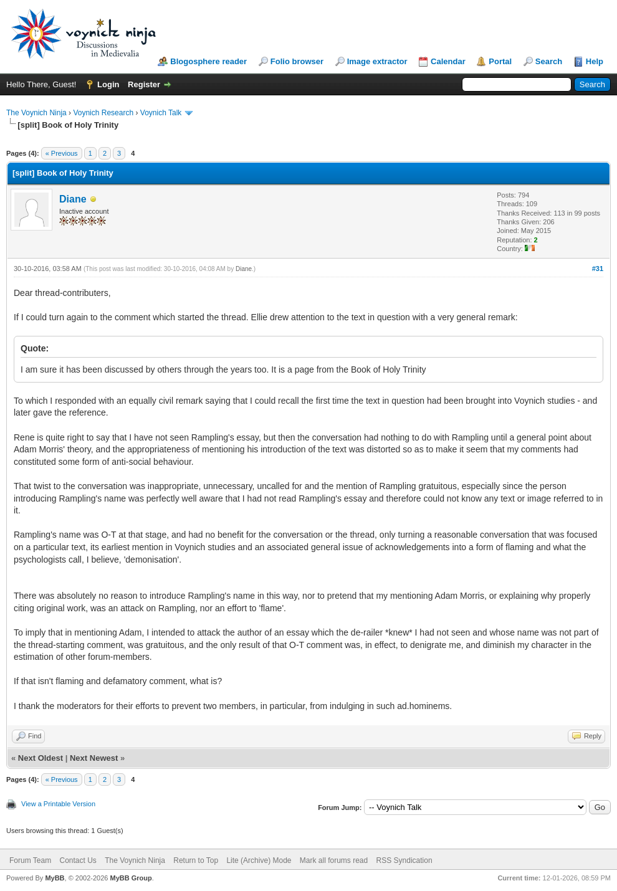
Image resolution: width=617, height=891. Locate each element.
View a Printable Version (58, 804)
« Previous (61, 153)
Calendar (448, 61)
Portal (500, 61)
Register (144, 84)
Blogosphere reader (208, 61)
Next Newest (94, 758)
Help (594, 61)
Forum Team (30, 860)
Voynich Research (103, 112)
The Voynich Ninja (36, 112)
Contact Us (77, 860)
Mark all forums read (334, 860)
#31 (597, 268)
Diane (73, 199)
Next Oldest (40, 758)
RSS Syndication (404, 860)
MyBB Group (130, 878)
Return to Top (195, 860)
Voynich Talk (161, 112)
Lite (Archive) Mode (258, 860)
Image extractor (377, 61)
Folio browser (296, 61)
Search (548, 61)
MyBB (54, 878)
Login (108, 84)
